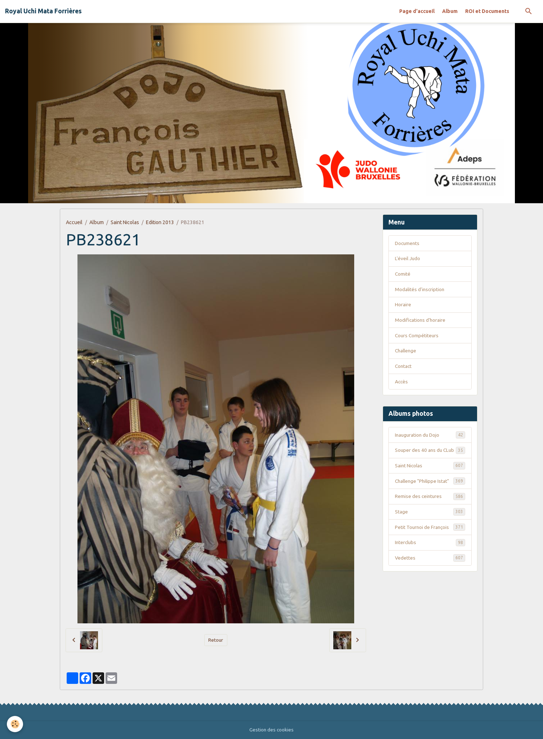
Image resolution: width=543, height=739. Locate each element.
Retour (215, 640)
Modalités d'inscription (420, 290)
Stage (430, 521)
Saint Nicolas (125, 222)
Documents (408, 243)
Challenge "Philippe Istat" (430, 490)
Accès (402, 383)
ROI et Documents (487, 11)
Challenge (406, 352)
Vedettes (430, 567)
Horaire (403, 305)
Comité (403, 274)
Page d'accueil (417, 11)
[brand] (43, 11)
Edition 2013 (160, 222)
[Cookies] (15, 724)
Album (450, 11)
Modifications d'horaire (420, 321)
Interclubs (430, 552)
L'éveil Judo (408, 259)
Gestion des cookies (271, 730)
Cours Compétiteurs (417, 336)
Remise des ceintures (430, 505)
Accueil (74, 222)
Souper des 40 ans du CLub (430, 455)
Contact (404, 367)
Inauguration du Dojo (430, 436)
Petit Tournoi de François (430, 536)
